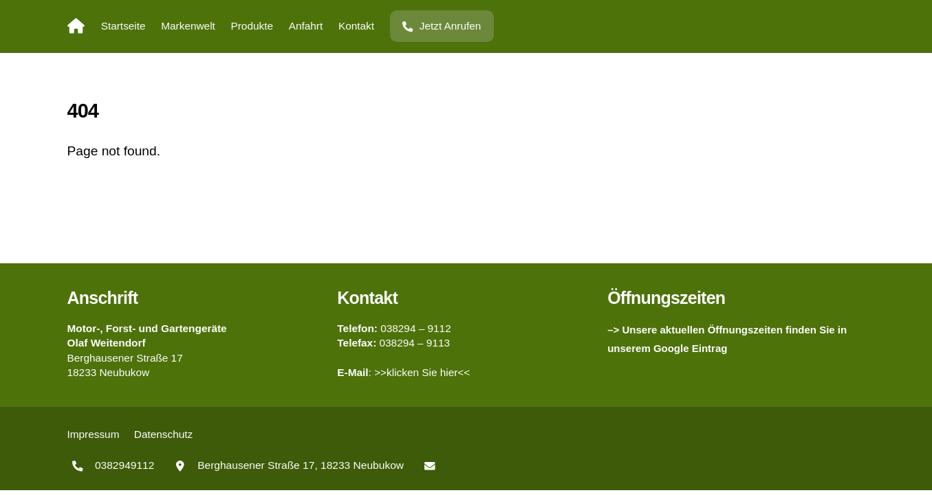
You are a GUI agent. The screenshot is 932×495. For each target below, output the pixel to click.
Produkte (252, 26)
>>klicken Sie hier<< (422, 372)
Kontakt (356, 26)
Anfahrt (306, 26)
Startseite (123, 26)
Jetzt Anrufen (441, 26)
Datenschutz (163, 434)
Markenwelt (188, 26)
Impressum (93, 434)
